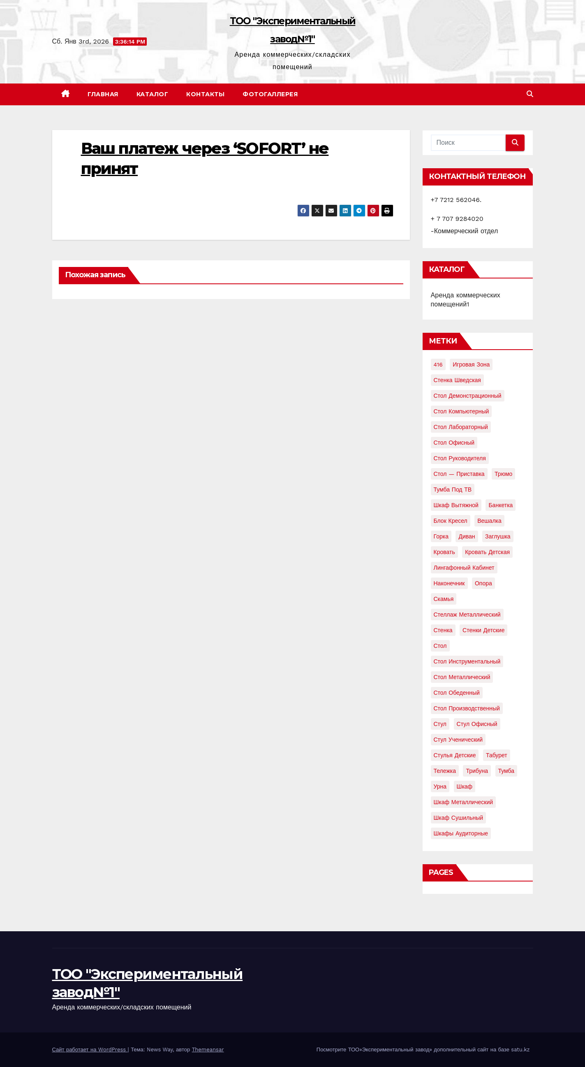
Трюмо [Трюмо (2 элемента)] (503, 474)
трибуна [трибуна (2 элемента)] (477, 771)
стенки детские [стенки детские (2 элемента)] (483, 630)
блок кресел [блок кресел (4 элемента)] (450, 520)
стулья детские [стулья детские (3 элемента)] (455, 755)
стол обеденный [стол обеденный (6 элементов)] (457, 692)
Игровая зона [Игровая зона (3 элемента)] (471, 364)
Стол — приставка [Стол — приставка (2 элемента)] (459, 474)
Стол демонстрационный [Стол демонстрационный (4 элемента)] (468, 395)
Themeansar (208, 1049)
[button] (530, 94)
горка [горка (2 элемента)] (441, 536)
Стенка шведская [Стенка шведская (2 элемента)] (457, 380)
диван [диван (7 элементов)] (466, 536)
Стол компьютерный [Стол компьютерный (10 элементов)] (461, 411)
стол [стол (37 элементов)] (440, 646)
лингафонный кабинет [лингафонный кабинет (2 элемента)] (464, 567)
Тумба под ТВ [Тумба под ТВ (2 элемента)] (453, 489)
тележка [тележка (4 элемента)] (445, 771)
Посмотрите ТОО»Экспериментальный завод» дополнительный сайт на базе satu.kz (423, 1049)
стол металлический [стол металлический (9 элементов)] (462, 677)
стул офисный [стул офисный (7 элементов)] (477, 724)
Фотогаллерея (270, 94)
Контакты (205, 94)
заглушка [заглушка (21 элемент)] (498, 536)
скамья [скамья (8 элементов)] (444, 599)
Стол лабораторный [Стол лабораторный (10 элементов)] (461, 427)
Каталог (152, 94)
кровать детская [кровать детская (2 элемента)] (487, 552)
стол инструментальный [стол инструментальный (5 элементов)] (467, 661)
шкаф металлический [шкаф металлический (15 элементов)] (463, 802)
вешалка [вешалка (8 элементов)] (489, 520)
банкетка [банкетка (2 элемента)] (500, 505)
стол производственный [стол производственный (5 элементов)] (467, 708)
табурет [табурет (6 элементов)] (496, 755)
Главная (103, 94)
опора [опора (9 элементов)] (483, 583)
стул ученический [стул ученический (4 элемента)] (458, 739)
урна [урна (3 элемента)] (440, 786)
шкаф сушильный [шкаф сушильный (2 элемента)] (458, 817)
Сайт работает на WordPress (90, 1049)
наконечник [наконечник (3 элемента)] (449, 583)
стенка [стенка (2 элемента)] (443, 630)
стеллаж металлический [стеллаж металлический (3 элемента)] (467, 614)
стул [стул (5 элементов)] (440, 724)
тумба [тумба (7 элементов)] (506, 771)
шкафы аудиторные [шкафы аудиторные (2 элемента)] (461, 833)
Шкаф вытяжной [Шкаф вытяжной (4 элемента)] (456, 505)
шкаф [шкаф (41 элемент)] (465, 786)
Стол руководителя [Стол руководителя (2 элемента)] (460, 458)
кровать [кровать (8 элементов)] (444, 552)
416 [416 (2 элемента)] (438, 364)
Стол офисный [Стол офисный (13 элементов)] (454, 442)
